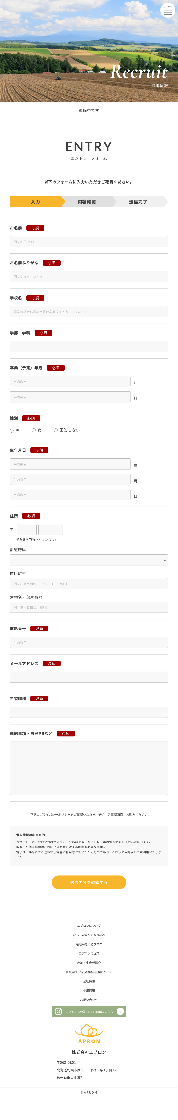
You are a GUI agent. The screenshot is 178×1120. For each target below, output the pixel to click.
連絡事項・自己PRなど (31, 733)
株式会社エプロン (89, 1052)
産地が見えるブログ (89, 944)
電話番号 (18, 628)
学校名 (16, 297)
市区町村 (18, 573)
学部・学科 (20, 333)
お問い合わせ (89, 999)
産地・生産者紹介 (89, 962)
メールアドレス (24, 663)
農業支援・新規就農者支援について (88, 972)
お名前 (16, 228)
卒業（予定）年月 (26, 367)
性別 (14, 418)
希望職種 (18, 698)
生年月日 (18, 450)
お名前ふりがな (24, 262)
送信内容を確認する (89, 882)
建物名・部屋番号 (26, 597)
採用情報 (89, 990)
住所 (14, 516)
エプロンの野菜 (89, 953)
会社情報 (89, 981)
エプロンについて (89, 925)
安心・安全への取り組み (89, 935)
